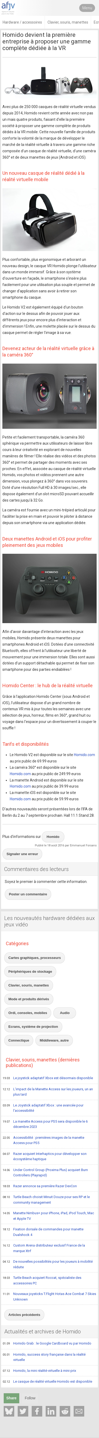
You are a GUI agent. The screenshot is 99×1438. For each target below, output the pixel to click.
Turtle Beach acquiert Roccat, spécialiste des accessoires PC (42, 1280)
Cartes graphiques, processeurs (34, 958)
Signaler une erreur (22, 854)
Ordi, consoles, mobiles (27, 1013)
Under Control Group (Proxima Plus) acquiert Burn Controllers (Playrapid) (45, 1172)
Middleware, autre (54, 1040)
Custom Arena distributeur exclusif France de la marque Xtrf (44, 1248)
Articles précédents (24, 1315)
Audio (65, 1013)
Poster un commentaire (28, 894)
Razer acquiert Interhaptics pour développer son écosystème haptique (45, 1156)
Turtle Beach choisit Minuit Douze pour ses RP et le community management (46, 1199)
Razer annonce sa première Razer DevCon (40, 1186)
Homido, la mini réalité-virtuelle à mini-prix (39, 1371)
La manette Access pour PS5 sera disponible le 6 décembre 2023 (45, 1124)
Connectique (18, 1040)
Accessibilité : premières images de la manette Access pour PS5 (43, 1140)
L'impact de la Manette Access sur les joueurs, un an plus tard (48, 1092)
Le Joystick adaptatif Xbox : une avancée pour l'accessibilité (43, 1108)
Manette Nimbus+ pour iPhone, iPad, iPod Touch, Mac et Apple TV (48, 1216)
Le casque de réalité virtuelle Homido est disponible (47, 1382)
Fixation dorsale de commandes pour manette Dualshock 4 (43, 1232)
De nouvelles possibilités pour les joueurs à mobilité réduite (48, 1264)
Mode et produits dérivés (28, 999)
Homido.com (84, 755)
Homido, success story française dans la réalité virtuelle (44, 1357)
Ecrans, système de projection (33, 1027)
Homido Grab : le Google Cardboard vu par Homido (47, 1343)
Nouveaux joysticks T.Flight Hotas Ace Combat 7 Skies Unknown (49, 1296)
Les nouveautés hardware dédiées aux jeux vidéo (49, 921)
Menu (87, 8)
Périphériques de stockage (30, 971)
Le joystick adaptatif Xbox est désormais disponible (48, 1078)
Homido (53, 837)
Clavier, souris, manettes (28, 985)
